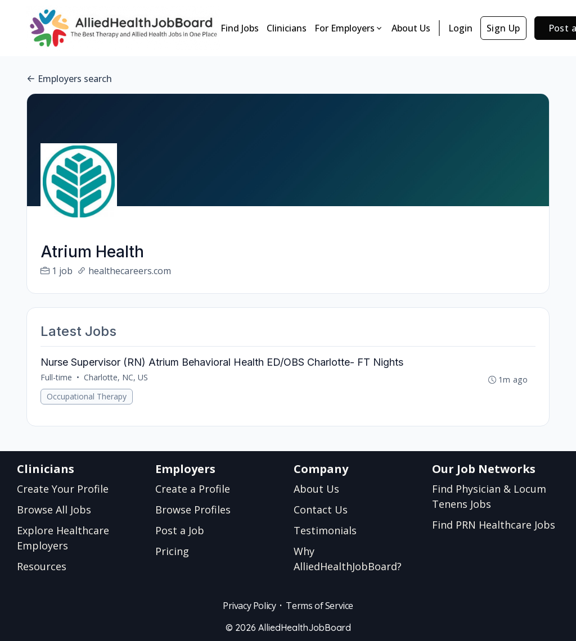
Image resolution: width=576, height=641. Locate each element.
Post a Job (179, 530)
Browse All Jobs (54, 509)
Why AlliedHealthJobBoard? (348, 558)
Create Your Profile (63, 488)
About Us (411, 28)
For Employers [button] (349, 28)
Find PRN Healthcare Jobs (493, 524)
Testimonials (325, 530)
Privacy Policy (249, 605)
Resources (41, 566)
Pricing (172, 551)
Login (460, 28)
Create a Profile (192, 488)
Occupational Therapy (87, 396)
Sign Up (503, 28)
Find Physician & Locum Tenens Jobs (489, 496)
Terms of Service (319, 605)
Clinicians (287, 28)
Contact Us (321, 509)
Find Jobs (239, 28)
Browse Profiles (193, 509)
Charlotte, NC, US (116, 377)
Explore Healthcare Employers (63, 538)
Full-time (56, 377)
